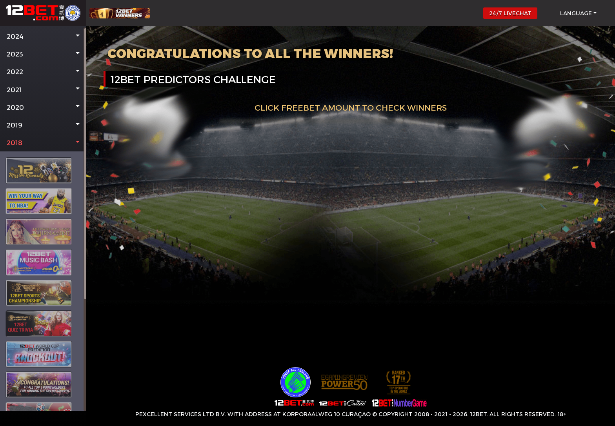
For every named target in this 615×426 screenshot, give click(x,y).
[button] (43, 36)
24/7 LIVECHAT (510, 13)
